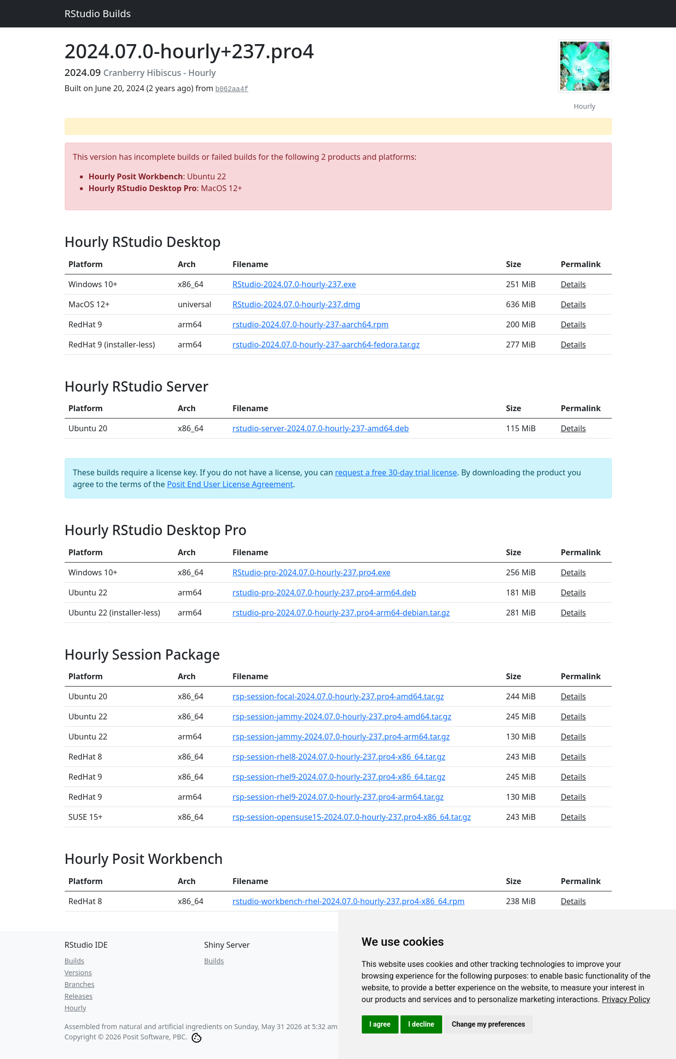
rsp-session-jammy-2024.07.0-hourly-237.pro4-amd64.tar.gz (341, 716)
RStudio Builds (98, 13)
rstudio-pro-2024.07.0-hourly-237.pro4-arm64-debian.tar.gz (341, 612)
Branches (80, 984)
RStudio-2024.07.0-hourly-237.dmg (296, 304)
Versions (78, 972)
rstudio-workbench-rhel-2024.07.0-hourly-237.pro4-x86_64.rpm (348, 901)
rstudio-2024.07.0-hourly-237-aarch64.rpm (310, 324)
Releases (79, 996)
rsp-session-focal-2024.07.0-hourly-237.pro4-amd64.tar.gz (338, 696)
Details (573, 284)
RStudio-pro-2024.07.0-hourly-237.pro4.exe (311, 572)
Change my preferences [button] (488, 1024)
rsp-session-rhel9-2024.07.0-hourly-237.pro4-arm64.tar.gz (338, 796)
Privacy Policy (626, 999)
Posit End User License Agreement (230, 484)
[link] (626, 999)
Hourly (75, 1007)
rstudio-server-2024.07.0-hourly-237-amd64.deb (320, 428)
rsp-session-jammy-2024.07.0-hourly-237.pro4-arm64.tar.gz (341, 736)
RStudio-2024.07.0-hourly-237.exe (294, 284)
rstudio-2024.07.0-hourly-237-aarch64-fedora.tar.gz (326, 344)
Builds (74, 960)
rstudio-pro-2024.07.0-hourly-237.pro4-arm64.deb (324, 592)
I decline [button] (421, 1024)
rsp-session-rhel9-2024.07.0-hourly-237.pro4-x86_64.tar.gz (338, 776)
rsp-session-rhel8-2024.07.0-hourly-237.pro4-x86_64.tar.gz (338, 756)
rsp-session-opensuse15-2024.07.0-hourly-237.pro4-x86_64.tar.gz (351, 817)
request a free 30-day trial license (396, 472)
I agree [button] (380, 1024)
